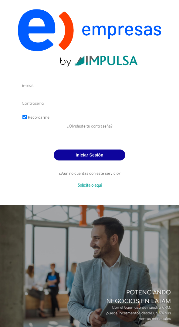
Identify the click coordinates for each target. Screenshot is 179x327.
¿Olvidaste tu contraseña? (90, 126)
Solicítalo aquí (90, 185)
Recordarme (38, 117)
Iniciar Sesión (89, 155)
